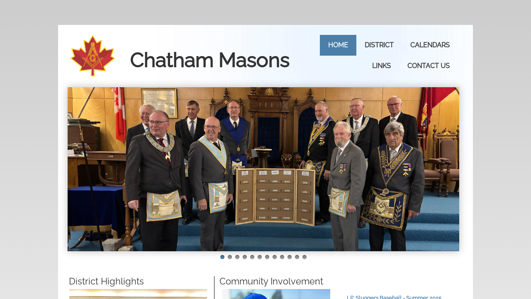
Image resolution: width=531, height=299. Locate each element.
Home (338, 45)
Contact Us (428, 66)
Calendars (430, 45)
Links (381, 66)
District (379, 45)
